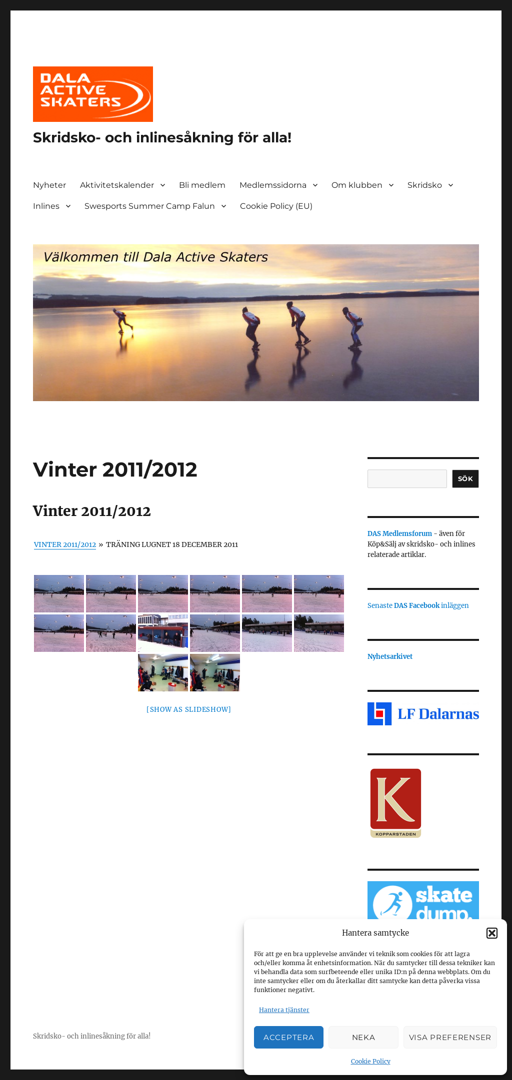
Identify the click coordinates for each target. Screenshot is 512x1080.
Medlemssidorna (273, 185)
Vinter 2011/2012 (65, 544)
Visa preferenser (450, 1037)
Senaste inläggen (418, 605)
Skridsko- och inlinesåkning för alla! (162, 137)
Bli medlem (202, 185)
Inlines (46, 206)
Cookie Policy (370, 1061)
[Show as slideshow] (189, 709)
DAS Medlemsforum (400, 534)
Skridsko (425, 185)
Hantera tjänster (284, 1010)
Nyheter (49, 185)
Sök (466, 479)
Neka (364, 1037)
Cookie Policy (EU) (276, 206)
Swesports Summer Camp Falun (149, 206)
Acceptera (289, 1037)
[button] (492, 933)
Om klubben (357, 185)
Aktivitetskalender (117, 185)
